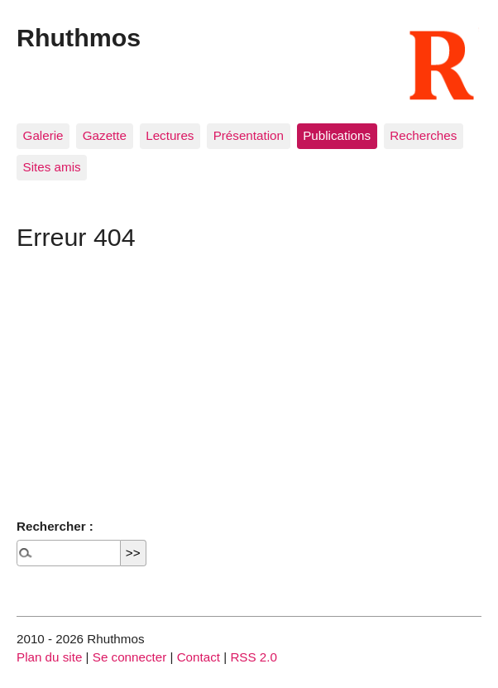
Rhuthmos (79, 37)
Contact (198, 657)
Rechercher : (55, 526)
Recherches (423, 135)
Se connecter (130, 657)
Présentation (248, 135)
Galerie (43, 135)
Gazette (105, 135)
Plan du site (49, 657)
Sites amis (52, 167)
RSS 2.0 (253, 657)
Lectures (170, 135)
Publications (337, 135)
